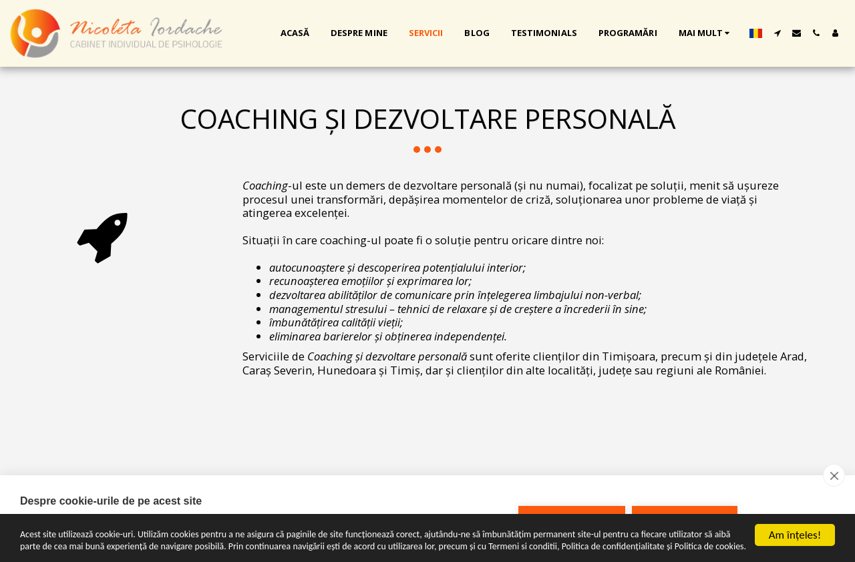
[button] (777, 33)
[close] (834, 475)
